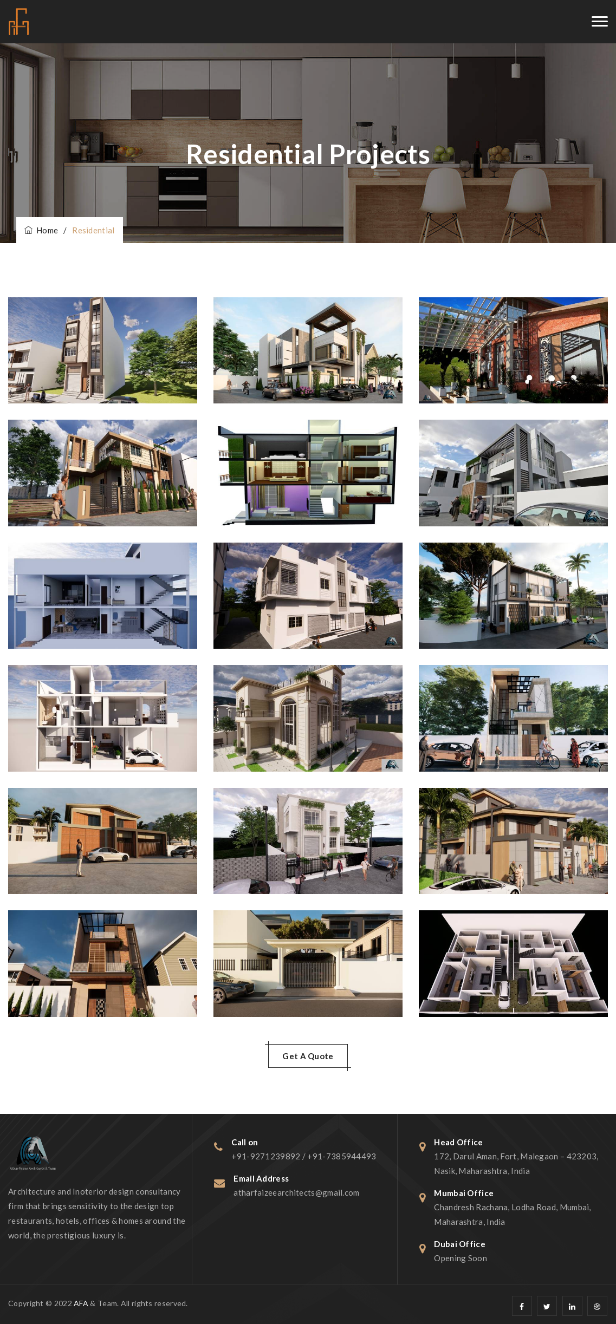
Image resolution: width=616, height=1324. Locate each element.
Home (41, 230)
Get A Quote (307, 1056)
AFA (81, 1303)
